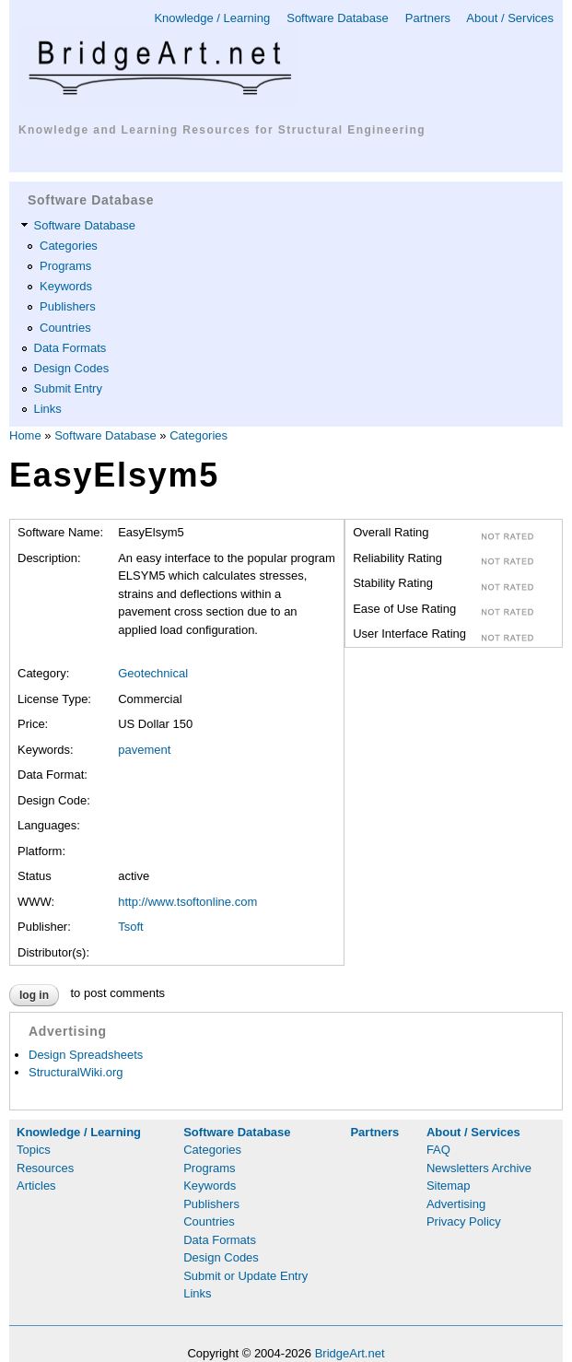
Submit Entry (68, 388)
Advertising (455, 1204)
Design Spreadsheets (86, 1055)
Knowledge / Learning (212, 18)
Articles (36, 1185)
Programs (65, 266)
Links (48, 409)
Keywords (66, 286)
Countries (65, 328)
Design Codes (72, 368)
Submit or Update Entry (245, 1276)
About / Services (510, 18)
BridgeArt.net (350, 1353)
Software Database (337, 18)
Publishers (68, 306)
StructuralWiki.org (76, 1072)
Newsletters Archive (478, 1168)
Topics (34, 1150)
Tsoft (130, 926)
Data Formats (70, 348)
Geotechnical (153, 673)
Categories (69, 245)
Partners (427, 18)
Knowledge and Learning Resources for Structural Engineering (222, 129)
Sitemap (448, 1185)
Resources (45, 1168)
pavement (144, 750)
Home (25, 435)
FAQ (438, 1150)
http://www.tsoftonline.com (187, 902)
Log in (34, 995)
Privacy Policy (463, 1221)
